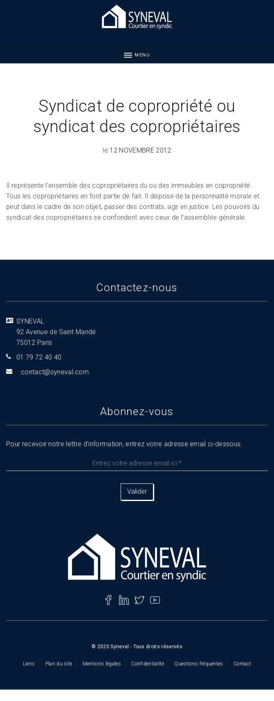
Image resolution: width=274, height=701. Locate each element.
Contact (242, 664)
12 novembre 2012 (140, 150)
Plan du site (58, 664)
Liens (29, 664)
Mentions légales (102, 664)
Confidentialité (147, 664)
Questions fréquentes (198, 664)
